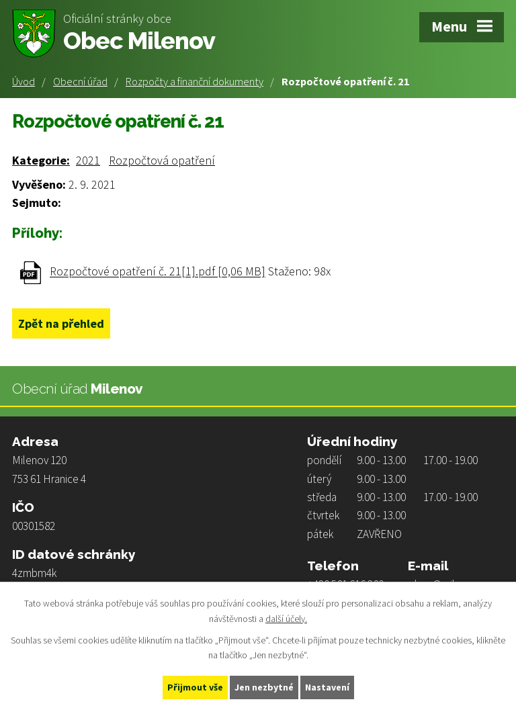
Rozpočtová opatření (162, 160)
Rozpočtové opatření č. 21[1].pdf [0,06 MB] (157, 271)
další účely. (286, 619)
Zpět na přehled (61, 323)
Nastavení (327, 687)
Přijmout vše (195, 687)
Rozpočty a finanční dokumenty (194, 81)
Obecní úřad (80, 81)
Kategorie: (41, 160)
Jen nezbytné (264, 687)
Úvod (23, 81)
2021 (88, 160)
